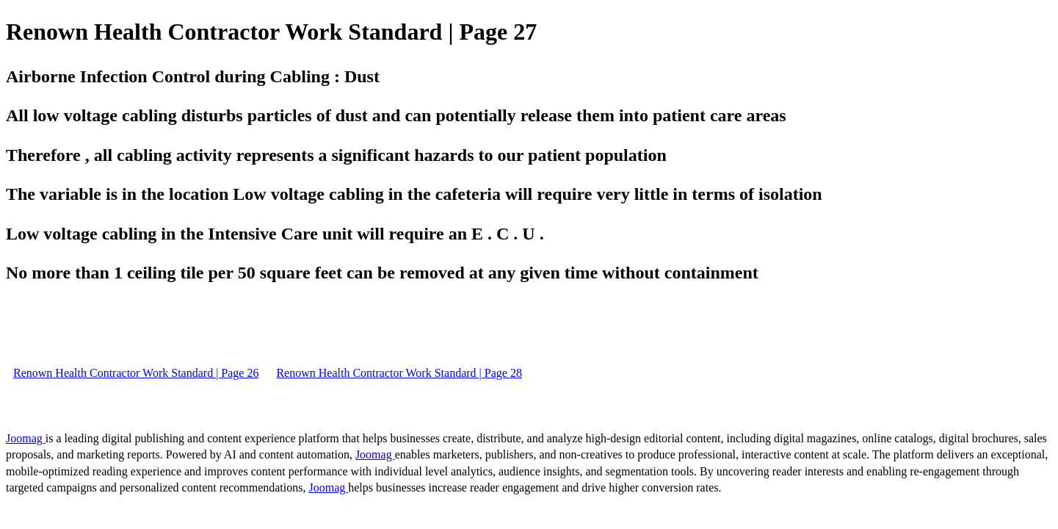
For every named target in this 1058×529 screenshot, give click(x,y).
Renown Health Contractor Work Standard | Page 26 (135, 373)
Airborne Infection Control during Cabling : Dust (193, 76)
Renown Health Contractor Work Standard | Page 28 (398, 373)
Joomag (26, 438)
